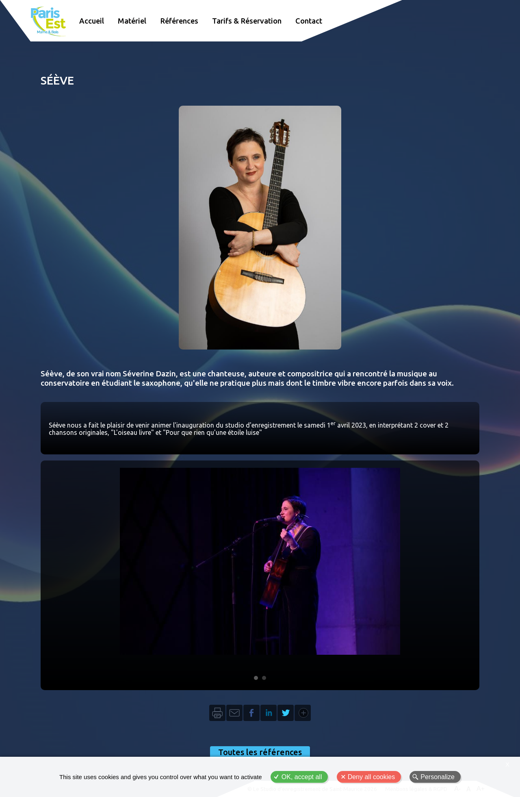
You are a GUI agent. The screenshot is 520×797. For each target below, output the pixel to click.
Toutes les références (260, 752)
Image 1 (256, 678)
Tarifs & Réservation (247, 21)
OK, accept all (302, 776)
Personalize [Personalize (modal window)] (437, 776)
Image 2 (264, 678)
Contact (308, 21)
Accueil (91, 21)
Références (179, 21)
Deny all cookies (371, 776)
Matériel (132, 21)
